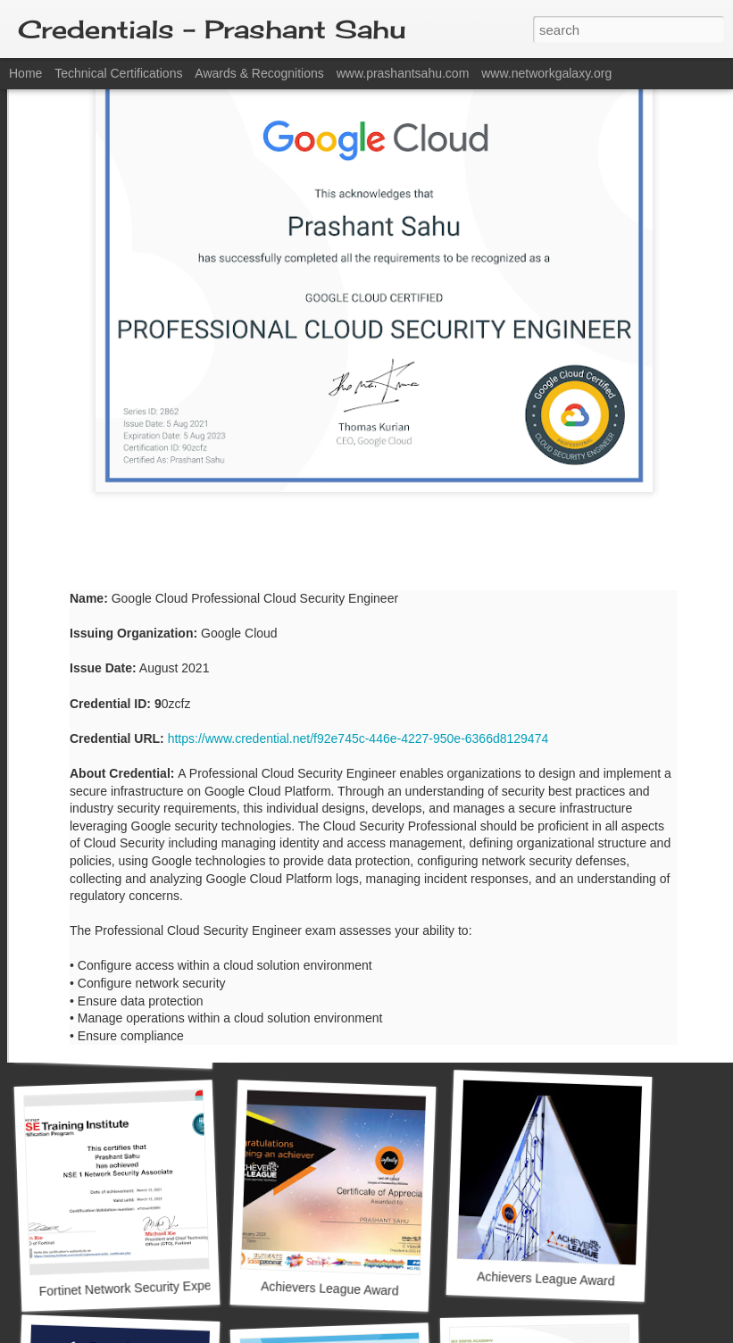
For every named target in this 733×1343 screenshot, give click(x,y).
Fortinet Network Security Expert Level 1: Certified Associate (205, 1285)
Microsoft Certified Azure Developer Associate (596, 792)
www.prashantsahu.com (403, 73)
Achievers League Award (330, 1288)
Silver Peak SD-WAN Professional (126, 1046)
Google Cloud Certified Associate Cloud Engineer (175, 800)
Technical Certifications (118, 73)
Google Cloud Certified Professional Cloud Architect (391, 797)
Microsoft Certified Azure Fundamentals (354, 1037)
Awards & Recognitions (259, 73)
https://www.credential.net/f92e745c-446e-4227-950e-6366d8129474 (358, 587)
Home (25, 73)
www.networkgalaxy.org (546, 73)
